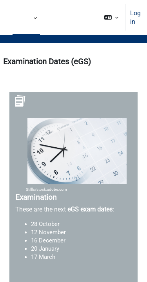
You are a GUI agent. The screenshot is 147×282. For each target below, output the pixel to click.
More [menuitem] (26, 17)
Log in (135, 17)
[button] (111, 17)
